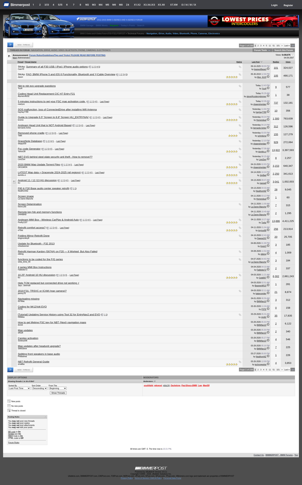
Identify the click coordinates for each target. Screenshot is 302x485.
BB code (12, 432)
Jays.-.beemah (24, 285)
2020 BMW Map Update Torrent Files (39, 164)
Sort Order (36, 386)
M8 (121, 4)
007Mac (21, 301)
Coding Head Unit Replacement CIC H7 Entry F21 (46, 93)
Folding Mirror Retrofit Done (33, 235)
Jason (20, 77)
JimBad (263, 175)
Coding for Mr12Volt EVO (32, 306)
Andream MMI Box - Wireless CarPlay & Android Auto (48, 219)
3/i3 (46, 4)
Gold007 (262, 278)
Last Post (256, 62)
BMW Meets (102, 25)
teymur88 (262, 230)
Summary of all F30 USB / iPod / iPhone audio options (57, 66)
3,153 (276, 165)
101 (278, 46)
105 (276, 75)
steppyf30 (22, 143)
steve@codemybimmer (256, 96)
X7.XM (173, 4)
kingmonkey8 (23, 238)
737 (276, 102)
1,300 (276, 118)
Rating (239, 62)
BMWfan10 (261, 301)
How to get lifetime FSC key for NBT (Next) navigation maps (52, 322)
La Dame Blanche (25, 199)
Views (288, 62)
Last (286, 46)
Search (140, 25)
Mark (15, 58)
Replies (276, 62)
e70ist (20, 230)
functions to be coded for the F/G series (40, 259)
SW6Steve (22, 349)
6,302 (276, 276)
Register (288, 5)
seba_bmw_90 (24, 262)
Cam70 (21, 69)
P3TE (20, 309)
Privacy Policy (127, 478)
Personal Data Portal (172, 478)
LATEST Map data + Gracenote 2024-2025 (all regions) (49, 172)
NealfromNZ (23, 191)
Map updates (25, 330)
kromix (20, 120)
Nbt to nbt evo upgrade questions (37, 85)
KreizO (263, 246)
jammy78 (22, 293)
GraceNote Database (30, 141)
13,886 (276, 221)
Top (296, 455)
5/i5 (60, 4)
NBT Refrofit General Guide (33, 361)
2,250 (276, 173)
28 (275, 189)
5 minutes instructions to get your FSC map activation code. (52, 101)
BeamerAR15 (260, 286)
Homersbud (261, 120)
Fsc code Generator (29, 148)
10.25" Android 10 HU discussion (36, 274)
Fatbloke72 (22, 270)
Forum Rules (13, 443)
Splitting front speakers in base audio (39, 353)
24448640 (22, 214)
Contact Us (259, 455)
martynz (21, 104)
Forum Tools (260, 50)
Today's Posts (128, 25)
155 (276, 134)
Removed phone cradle (31, 133)
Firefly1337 (22, 222)
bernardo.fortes (24, 128)
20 (275, 236)
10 (275, 110)
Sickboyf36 (22, 341)
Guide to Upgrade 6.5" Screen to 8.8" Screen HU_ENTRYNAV (53, 117)
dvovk (20, 325)
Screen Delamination (30, 204)
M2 (87, 4)
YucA (20, 88)
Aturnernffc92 (23, 96)
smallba (21, 364)
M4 (100, 4)
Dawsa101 (261, 238)
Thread (20, 62)
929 (276, 142)
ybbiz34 (166, 385)
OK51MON (22, 167)
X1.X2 (137, 4)
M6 (114, 4)
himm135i (22, 207)
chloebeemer (23, 246)
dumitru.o (262, 152)
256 (276, 229)
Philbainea (22, 356)
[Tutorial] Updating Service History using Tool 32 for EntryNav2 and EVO (59, 314)
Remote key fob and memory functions (40, 212)
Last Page (104, 102)
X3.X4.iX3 (149, 4)
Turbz (263, 223)
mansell (263, 183)
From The (53, 386)
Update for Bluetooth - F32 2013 (36, 243)
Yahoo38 (21, 151)
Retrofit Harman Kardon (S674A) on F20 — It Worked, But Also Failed (57, 251)
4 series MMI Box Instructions (35, 267)
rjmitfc (263, 317)
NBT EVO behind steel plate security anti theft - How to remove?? (55, 156)
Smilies (11, 434)
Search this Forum (283, 50)
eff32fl (20, 333)
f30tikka (21, 317)
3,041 (276, 181)
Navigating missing (28, 298)
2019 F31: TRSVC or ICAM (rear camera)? (42, 290)
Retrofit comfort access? (32, 227)
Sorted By (12, 386)
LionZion (21, 159)
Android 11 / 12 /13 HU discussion (37, 180)
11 (270, 46)
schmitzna (262, 136)
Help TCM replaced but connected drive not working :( (48, 283)
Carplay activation (28, 338)
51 (274, 46)
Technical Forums (136, 33)
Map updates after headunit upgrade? (39, 346)
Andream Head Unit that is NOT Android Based (44, 125)
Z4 (127, 4)
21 (275, 292)
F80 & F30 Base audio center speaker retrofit (43, 188)
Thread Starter (31, 62)
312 (276, 126)
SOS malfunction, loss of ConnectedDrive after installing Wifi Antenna (57, 109)
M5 (107, 4)
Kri (19, 183)
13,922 (276, 150)
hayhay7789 (23, 112)
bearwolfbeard (260, 69)
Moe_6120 (261, 77)
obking (20, 254)
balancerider (261, 293)
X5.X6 (161, 4)
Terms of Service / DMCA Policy (148, 478)
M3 (94, 4)
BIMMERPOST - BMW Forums (279, 455)
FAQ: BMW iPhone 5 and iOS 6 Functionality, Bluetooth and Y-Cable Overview (70, 74)
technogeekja (260, 364)
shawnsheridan (259, 104)
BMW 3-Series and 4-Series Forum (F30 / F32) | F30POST (102, 33)
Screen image (26, 196)
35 (275, 315)
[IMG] (10, 436)
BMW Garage (86, 25)
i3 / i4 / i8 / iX (188, 4)
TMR (20, 136)
